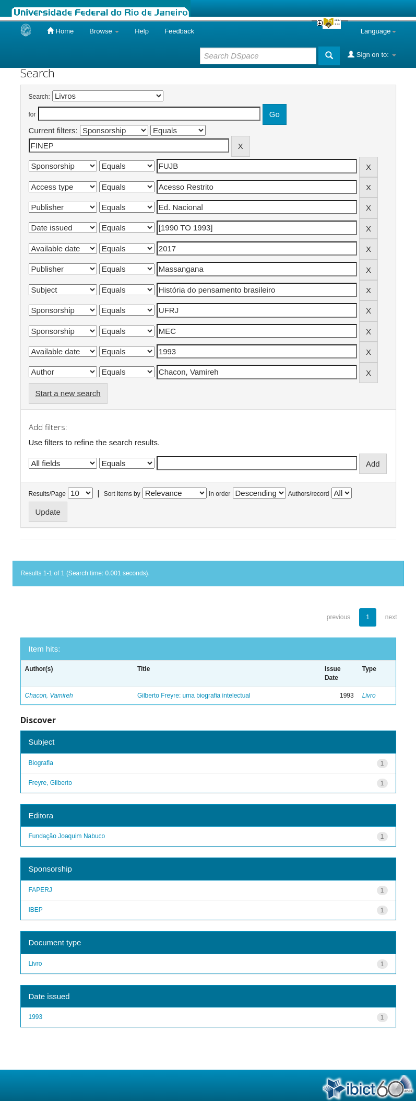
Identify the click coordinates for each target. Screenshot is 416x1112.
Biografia (41, 763)
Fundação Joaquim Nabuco (67, 836)
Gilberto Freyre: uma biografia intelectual (194, 695)
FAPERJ (40, 890)
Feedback (179, 31)
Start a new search (68, 393)
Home (60, 31)
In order (219, 493)
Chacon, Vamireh (49, 695)
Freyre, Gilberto (50, 782)
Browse (104, 31)
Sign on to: (372, 54)
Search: (39, 96)
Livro (369, 695)
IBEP (36, 909)
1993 (36, 1017)
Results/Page (47, 493)
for (32, 114)
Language (378, 31)
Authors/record (308, 493)
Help (142, 31)
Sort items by (122, 493)
